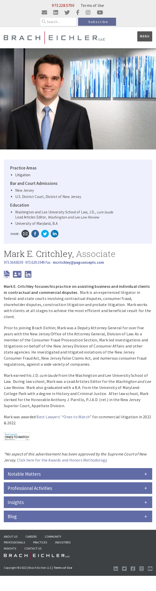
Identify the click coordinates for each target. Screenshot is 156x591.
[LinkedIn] (28, 275)
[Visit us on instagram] (88, 13)
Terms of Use (92, 5)
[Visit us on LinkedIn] (116, 569)
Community (53, 536)
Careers (31, 536)
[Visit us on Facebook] (133, 569)
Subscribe (98, 21)
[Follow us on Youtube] (150, 569)
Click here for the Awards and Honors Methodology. (62, 460)
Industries (63, 542)
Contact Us (32, 548)
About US (10, 536)
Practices (40, 542)
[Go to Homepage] (37, 557)
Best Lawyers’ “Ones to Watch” (64, 416)
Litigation (22, 174)
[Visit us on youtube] (100, 13)
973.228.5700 (63, 5)
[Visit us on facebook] (77, 13)
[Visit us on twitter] (67, 13)
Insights (10, 548)
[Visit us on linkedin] (55, 13)
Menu (145, 36)
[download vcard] (18, 275)
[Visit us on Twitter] (124, 569)
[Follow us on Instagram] (141, 569)
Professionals (14, 542)
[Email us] (44, 13)
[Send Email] (78, 262)
